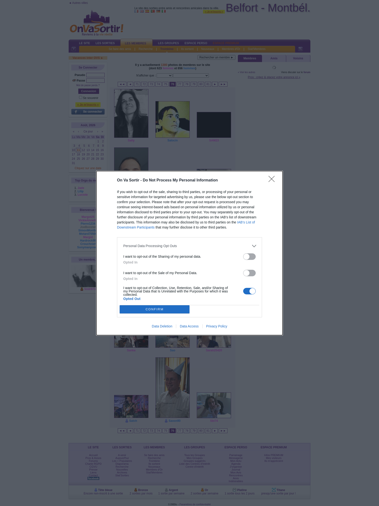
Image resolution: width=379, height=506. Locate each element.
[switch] (249, 256)
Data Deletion (162, 326)
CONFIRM (155, 309)
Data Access (189, 326)
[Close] (273, 180)
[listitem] (189, 246)
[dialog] (189, 253)
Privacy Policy (216, 326)
